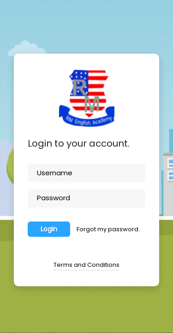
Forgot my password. (108, 229)
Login (49, 229)
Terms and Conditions (86, 264)
